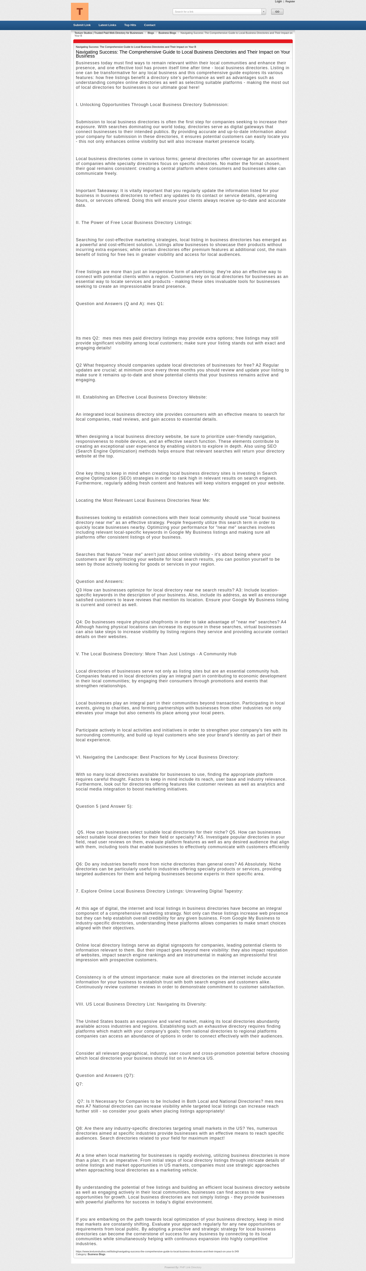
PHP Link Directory (190, 1267)
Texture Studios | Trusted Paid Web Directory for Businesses (109, 32)
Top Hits (130, 25)
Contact (149, 25)
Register (290, 1)
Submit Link (82, 25)
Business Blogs (167, 32)
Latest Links (107, 25)
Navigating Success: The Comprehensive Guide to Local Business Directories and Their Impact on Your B (136, 46)
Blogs (151, 32)
